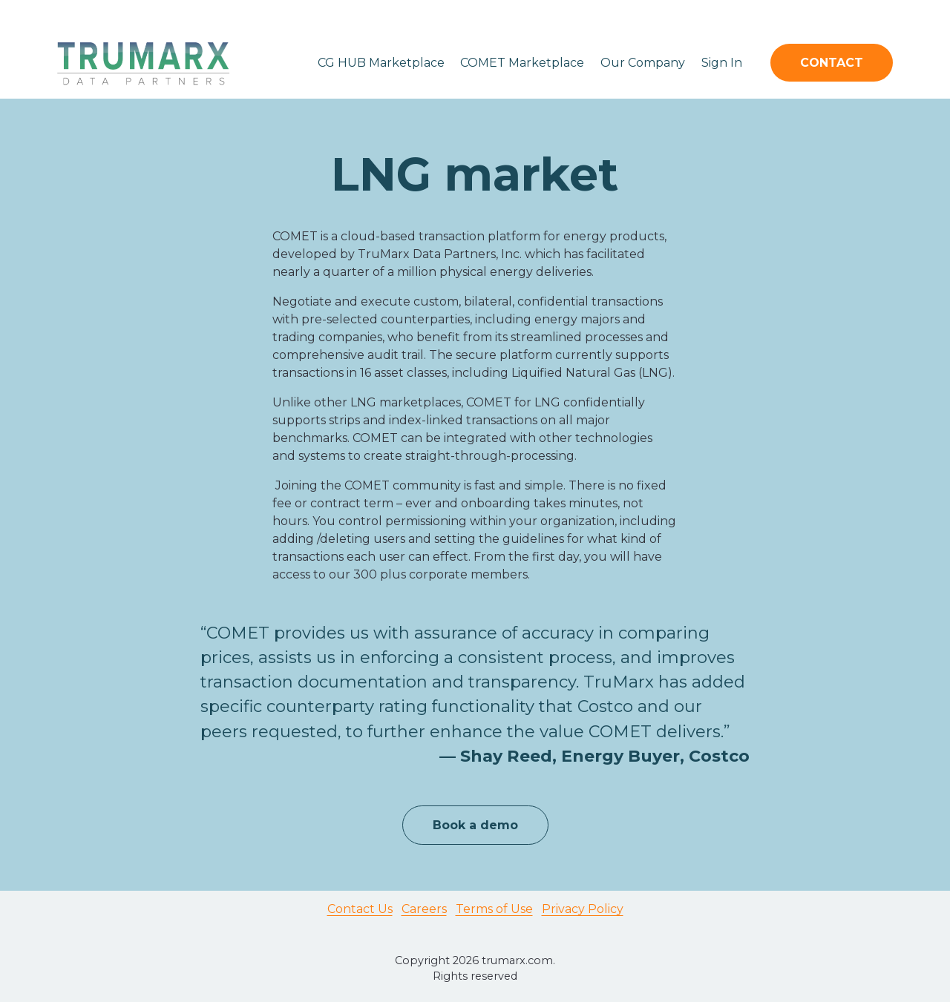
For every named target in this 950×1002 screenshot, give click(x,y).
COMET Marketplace (522, 63)
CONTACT (831, 63)
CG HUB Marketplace (381, 63)
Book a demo (475, 825)
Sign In (721, 63)
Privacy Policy (582, 909)
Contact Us (360, 909)
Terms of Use (494, 909)
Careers (424, 909)
